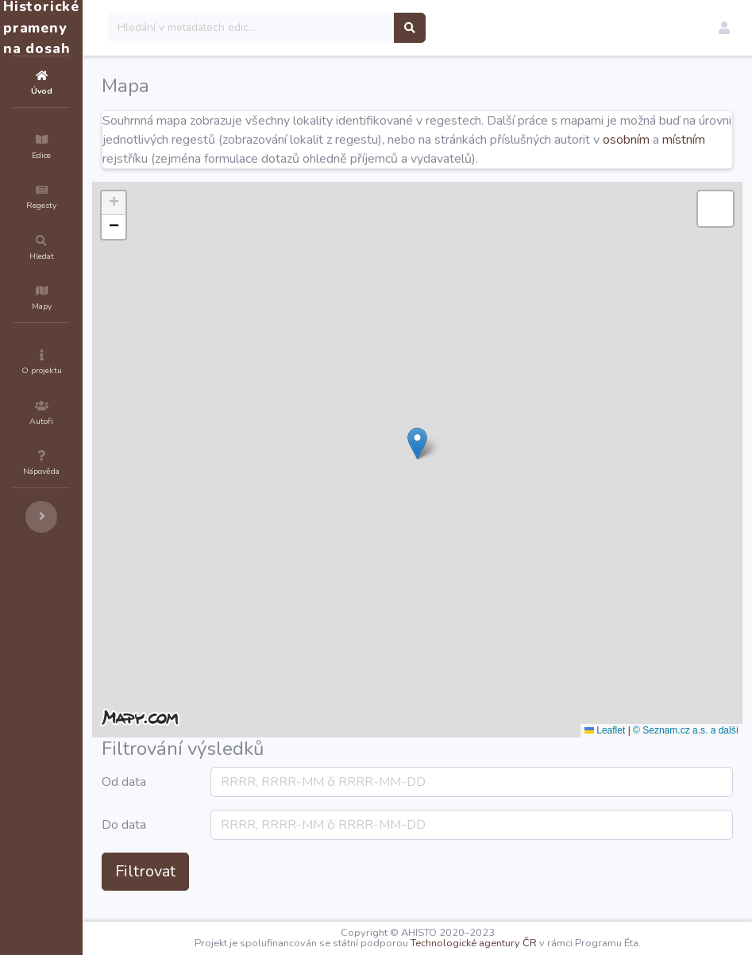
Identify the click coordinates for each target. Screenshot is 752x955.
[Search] (346, 28)
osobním (333, 159)
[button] (724, 28)
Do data (219, 844)
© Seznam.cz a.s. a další (686, 749)
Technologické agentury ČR (521, 943)
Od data (219, 801)
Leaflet (604, 749)
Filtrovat (240, 890)
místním (391, 159)
